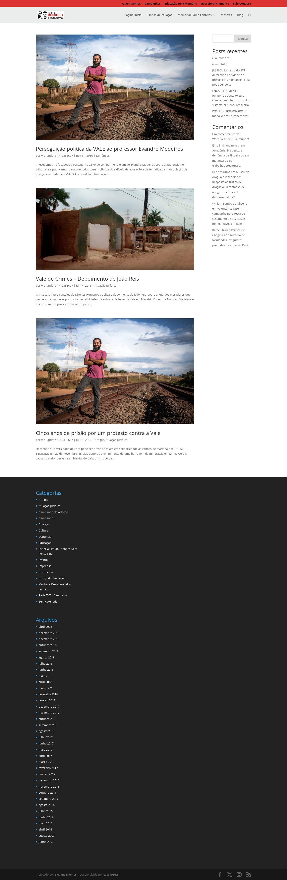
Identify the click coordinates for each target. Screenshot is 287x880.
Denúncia (102, 155)
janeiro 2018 (47, 700)
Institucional (47, 572)
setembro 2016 (49, 799)
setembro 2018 (49, 651)
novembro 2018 (49, 639)
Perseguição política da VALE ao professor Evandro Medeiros (109, 148)
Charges (44, 524)
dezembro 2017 (49, 706)
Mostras (226, 15)
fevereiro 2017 (48, 768)
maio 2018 (45, 676)
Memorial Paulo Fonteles (195, 15)
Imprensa (45, 566)
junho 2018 (46, 669)
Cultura (44, 530)
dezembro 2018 (49, 633)
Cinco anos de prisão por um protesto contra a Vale (98, 433)
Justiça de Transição (52, 578)
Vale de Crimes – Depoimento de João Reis (87, 278)
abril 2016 (45, 829)
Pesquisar (242, 39)
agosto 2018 (47, 657)
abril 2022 (45, 627)
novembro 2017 (49, 713)
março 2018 (46, 688)
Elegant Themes (66, 874)
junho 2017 (46, 743)
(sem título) (219, 64)
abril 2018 (45, 682)
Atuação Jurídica (105, 285)
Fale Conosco (242, 3)
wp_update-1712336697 (57, 155)
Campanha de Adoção (53, 512)
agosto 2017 (47, 731)
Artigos (99, 440)
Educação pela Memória (180, 3)
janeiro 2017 (47, 774)
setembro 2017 (49, 725)
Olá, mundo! (220, 58)
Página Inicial (133, 15)
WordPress (111, 874)
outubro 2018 (48, 645)
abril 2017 (45, 756)
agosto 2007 (47, 835)
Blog (240, 15)
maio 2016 (45, 823)
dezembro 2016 (49, 780)
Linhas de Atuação (160, 15)
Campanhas (152, 3)
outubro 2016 (48, 792)
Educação (45, 543)
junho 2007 (46, 842)
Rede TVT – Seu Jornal (53, 595)
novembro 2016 (49, 786)
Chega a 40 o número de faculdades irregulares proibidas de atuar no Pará (230, 240)
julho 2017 (46, 737)
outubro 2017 (48, 719)
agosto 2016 (47, 805)
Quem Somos (131, 3)
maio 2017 (45, 749)
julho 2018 (46, 663)
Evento (43, 560)
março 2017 (46, 762)
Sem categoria (48, 601)
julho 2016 (46, 811)
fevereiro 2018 (48, 694)
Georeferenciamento (215, 3)
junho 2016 (46, 817)
